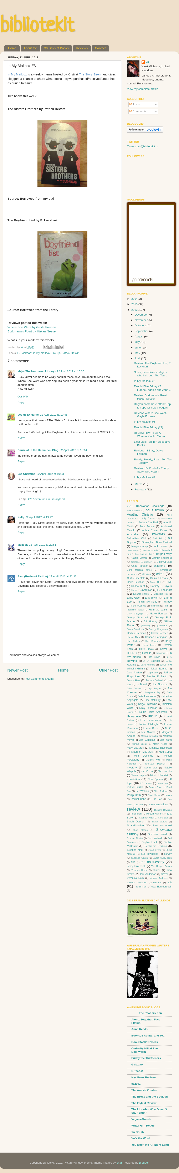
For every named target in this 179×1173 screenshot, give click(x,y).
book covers (160, 546)
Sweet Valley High (162, 858)
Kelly (20, 517)
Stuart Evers (154, 850)
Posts (134, 104)
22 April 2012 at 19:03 (50, 473)
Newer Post (17, 670)
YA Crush (137, 1132)
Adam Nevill (133, 510)
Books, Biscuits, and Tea (147, 1035)
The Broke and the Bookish (149, 1096)
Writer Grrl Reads (143, 1125)
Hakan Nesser (159, 633)
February (141, 489)
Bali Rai (157, 538)
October (140, 325)
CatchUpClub (164, 561)
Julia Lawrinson (147, 696)
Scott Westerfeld (162, 825)
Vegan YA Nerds (28, 414)
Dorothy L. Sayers (161, 586)
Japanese (153, 672)
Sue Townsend (149, 853)
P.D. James (146, 783)
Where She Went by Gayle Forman (31, 327)
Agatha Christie (140, 514)
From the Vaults (158, 609)
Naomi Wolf (150, 767)
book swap (132, 550)
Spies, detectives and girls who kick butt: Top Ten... (150, 374)
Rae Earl (157, 799)
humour (146, 653)
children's (159, 565)
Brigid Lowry (164, 553)
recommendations (158, 804)
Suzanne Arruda (139, 858)
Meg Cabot (165, 751)
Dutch (134, 590)
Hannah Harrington (156, 637)
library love (134, 716)
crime (160, 574)
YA (170, 882)
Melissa (22, 544)
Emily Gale (133, 597)
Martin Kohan (160, 744)
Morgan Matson (155, 763)
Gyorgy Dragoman (158, 629)
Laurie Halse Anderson (153, 712)
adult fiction (155, 510)
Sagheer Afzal (146, 817)
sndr (119, 1162)
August (139, 336)
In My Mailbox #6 (144, 380)
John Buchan (134, 688)
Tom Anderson (148, 874)
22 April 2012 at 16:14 (73, 450)
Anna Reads (139, 1029)
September (142, 331)
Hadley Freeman (136, 633)
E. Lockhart (24, 353)
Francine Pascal (135, 609)
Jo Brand (141, 684)
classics (146, 574)
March (139, 484)
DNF (169, 582)
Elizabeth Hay (161, 594)
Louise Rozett (151, 728)
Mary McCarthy (135, 747)
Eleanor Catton (141, 594)
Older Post (108, 670)
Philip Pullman (161, 791)
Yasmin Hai (140, 886)
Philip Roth (134, 795)
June (138, 347)
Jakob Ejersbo (159, 668)
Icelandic (160, 653)
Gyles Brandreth (135, 629)
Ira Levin (154, 656)
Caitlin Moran (139, 557)
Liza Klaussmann (150, 720)
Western (157, 882)
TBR (133, 862)
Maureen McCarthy (142, 751)
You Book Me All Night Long (150, 1144)
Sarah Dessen (135, 821)
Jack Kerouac (148, 664)
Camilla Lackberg (162, 557)
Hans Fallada (133, 641)
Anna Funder (147, 526)
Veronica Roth (135, 878)
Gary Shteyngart (135, 613)
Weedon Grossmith (137, 882)
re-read (139, 804)
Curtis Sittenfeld (136, 578)
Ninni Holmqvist (159, 775)
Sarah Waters (159, 821)
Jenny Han (133, 680)
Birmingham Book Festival (157, 542)
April (138, 358)
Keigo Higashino (147, 704)
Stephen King (135, 849)
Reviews (82, 48)
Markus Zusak (139, 744)
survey (168, 853)
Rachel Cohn (138, 799)
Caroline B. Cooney (141, 562)
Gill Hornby (150, 621)
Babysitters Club (137, 538)
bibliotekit (37, 26)
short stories (140, 830)
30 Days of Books (56, 48)
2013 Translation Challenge (145, 506)
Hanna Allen (133, 637)
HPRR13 (132, 653)
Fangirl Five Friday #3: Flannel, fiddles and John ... (153, 388)
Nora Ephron (155, 779)
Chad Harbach (139, 565)
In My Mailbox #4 (144, 477)
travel (164, 874)
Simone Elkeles (135, 838)
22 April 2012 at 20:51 (42, 544)
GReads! (137, 1071)
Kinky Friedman (148, 708)
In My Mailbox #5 (144, 421)
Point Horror (154, 795)
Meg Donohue (143, 755)
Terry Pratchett (136, 866)
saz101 (135, 1083)
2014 (134, 298)
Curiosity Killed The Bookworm (144, 1050)
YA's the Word (140, 1138)
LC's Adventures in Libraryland (46, 499)
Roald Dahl (136, 813)
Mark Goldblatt (147, 739)
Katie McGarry (152, 700)
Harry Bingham (152, 641)
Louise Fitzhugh (148, 724)
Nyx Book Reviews (143, 1077)
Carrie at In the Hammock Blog (37, 450)
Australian (133, 534)
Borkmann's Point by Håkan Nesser (32, 331)
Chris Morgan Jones (139, 570)
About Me (30, 48)
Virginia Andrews (158, 878)
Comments (137, 111)
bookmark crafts (150, 550)
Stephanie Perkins (155, 846)
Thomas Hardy (139, 870)
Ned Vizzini (147, 771)
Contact (100, 48)
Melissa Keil (152, 759)
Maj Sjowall (148, 732)
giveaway (145, 625)
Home (12, 48)
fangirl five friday (147, 601)
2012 (134, 309)
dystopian (146, 590)
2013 (134, 304)
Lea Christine (26, 473)
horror (163, 649)
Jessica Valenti (154, 680)
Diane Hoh (155, 582)
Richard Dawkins (163, 810)
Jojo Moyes (154, 688)
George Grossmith (138, 617)
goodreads (162, 625)
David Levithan (135, 582)
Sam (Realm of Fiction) (32, 576)
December (141, 314)
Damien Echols (159, 578)
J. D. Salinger (151, 660)
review (133, 809)
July (137, 341)
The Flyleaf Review (144, 1103)
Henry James (149, 645)
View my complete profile (142, 88)
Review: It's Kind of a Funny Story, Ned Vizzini (151, 470)
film (166, 605)
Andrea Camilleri (148, 522)
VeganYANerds (141, 1119)
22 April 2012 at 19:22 (39, 517)
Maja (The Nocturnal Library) (36, 371)
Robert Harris (154, 813)
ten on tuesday (152, 862)
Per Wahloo (142, 791)
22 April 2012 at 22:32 (62, 576)
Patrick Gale (155, 787)
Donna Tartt (138, 586)
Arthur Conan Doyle (154, 530)
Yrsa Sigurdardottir (161, 886)
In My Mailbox (17, 74)
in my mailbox (41, 353)
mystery (132, 767)
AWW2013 (158, 534)
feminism (154, 605)
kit (147, 62)
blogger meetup (139, 546)
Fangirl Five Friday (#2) (148, 427)
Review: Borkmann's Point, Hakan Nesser (151, 397)
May (138, 353)
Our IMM (23, 396)
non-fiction (133, 779)
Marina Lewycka (149, 736)
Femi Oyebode (138, 605)
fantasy (167, 601)
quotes (168, 795)
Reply (21, 402)
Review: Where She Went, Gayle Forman (150, 414)
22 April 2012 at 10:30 (70, 371)
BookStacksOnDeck (144, 1042)
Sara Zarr (163, 817)
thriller (156, 870)
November (141, 320)
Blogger (144, 1162)
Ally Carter (148, 518)
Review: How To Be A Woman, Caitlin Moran (149, 434)
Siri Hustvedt (155, 838)
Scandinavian (135, 825)
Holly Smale (146, 649)
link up (56, 353)
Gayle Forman (158, 613)
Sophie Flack (150, 842)
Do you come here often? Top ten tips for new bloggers (152, 405)
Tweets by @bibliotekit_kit (143, 146)
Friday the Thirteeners (146, 1058)
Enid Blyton (151, 597)
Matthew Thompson (160, 747)
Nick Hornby (165, 771)
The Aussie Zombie (144, 1090)
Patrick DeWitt (71, 353)
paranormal (162, 783)
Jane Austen (134, 672)
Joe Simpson (160, 684)
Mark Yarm (166, 739)
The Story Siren (90, 74)
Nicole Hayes (138, 775)
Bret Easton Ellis (143, 554)
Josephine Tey (152, 692)
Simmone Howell (157, 834)
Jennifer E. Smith (157, 676)
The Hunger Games (161, 866)
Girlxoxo (137, 1064)
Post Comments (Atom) (39, 678)
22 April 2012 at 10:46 (53, 414)
